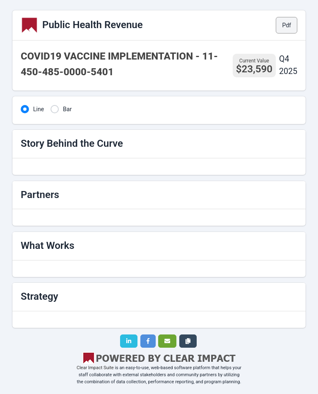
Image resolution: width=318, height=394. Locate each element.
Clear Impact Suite (95, 367)
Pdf (286, 25)
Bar (67, 109)
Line (38, 109)
